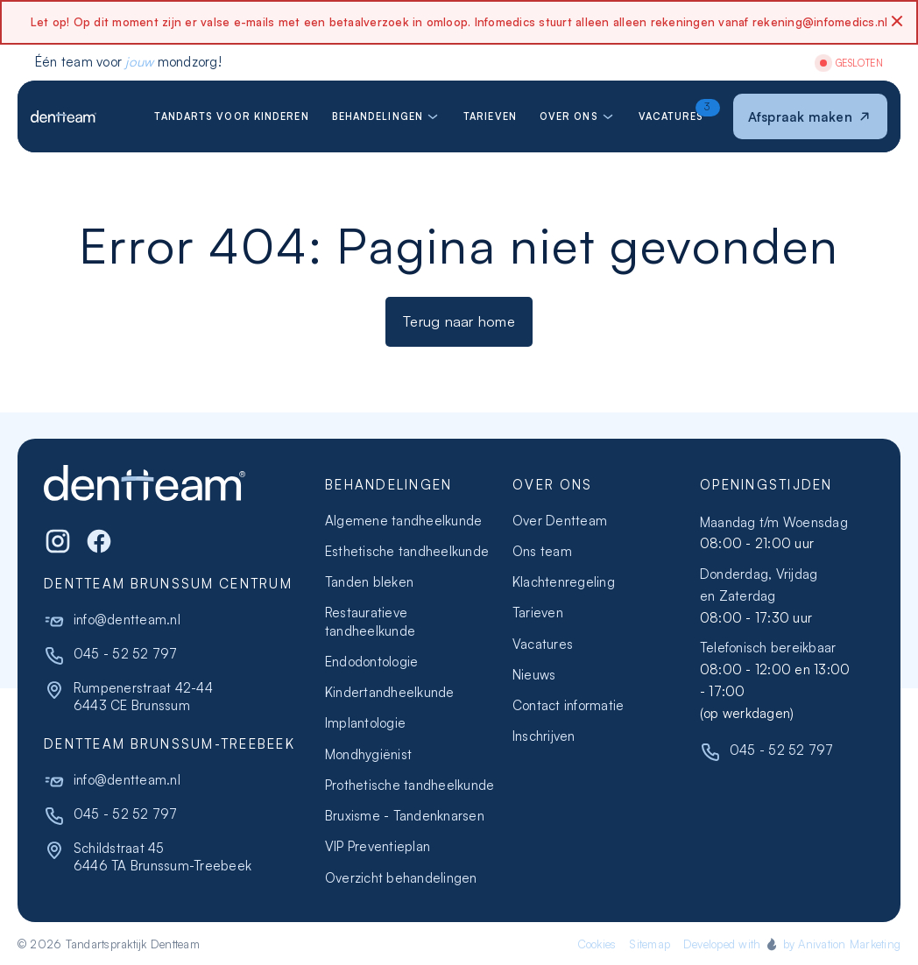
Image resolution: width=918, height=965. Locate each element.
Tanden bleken (369, 582)
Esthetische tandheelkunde (407, 551)
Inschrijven (544, 736)
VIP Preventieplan (377, 846)
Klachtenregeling (563, 582)
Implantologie (365, 723)
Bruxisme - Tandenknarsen (404, 815)
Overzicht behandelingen (401, 878)
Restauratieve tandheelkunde (370, 621)
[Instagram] (58, 541)
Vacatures (542, 644)
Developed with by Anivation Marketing (791, 944)
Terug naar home (459, 321)
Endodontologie (371, 661)
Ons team (542, 551)
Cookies (597, 944)
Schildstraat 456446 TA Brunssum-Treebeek (162, 857)
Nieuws (533, 674)
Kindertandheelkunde (390, 692)
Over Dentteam (559, 520)
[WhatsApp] (99, 541)
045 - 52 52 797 (126, 653)
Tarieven (537, 612)
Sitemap (649, 944)
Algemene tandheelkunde (403, 520)
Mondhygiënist (368, 754)
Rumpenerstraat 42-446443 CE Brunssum (143, 697)
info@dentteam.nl (127, 619)
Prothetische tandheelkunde (409, 785)
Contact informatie (568, 705)
